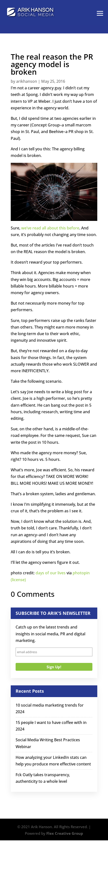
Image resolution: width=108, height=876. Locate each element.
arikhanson (26, 81)
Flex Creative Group (64, 833)
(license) (18, 579)
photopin (81, 573)
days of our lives (51, 573)
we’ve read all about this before (50, 228)
